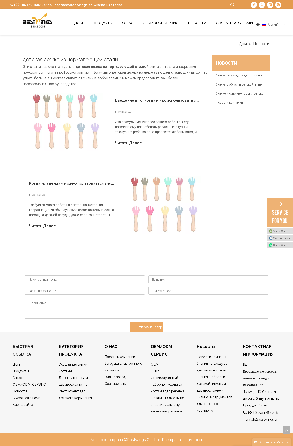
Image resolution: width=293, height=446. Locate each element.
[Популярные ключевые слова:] (233, 5)
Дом (16, 364)
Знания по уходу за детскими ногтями (243, 75)
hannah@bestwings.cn (73, 5)
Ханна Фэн (279, 231)
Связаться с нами (26, 398)
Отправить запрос (150, 327)
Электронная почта (283, 238)
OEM (155, 364)
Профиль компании (120, 357)
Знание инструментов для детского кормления (243, 93)
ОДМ (155, 371)
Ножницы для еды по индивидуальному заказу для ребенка (167, 404)
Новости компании (229, 102)
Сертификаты (115, 384)
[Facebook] (254, 5)
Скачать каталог (108, 5)
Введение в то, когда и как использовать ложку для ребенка (173, 100)
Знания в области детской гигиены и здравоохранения (243, 84)
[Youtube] (262, 5)
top (286, 430)
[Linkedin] (270, 5)
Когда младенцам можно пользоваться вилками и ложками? (86, 183)
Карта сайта (23, 405)
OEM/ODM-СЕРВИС (29, 384)
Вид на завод (115, 377)
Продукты (21, 371)
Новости (20, 391)
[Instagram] (278, 5)
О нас (17, 378)
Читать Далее (130, 143)
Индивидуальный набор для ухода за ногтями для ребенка (168, 384)
